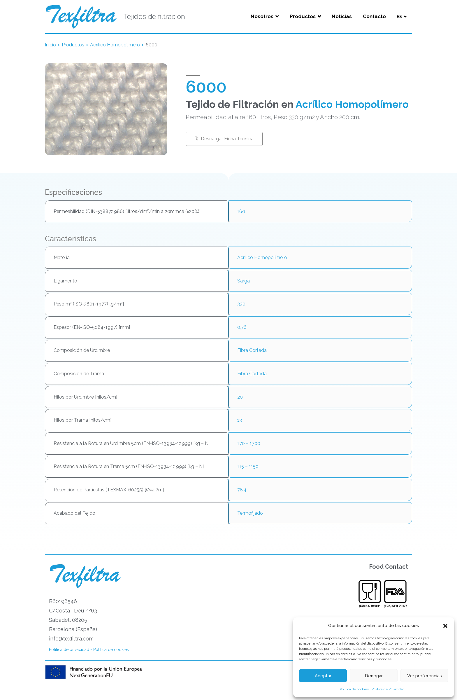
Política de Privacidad (388, 689)
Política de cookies (354, 689)
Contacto (374, 16)
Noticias (342, 16)
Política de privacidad (69, 649)
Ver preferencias (424, 675)
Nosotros (262, 16)
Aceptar (323, 675)
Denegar (374, 675)
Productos (303, 16)
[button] (445, 626)
